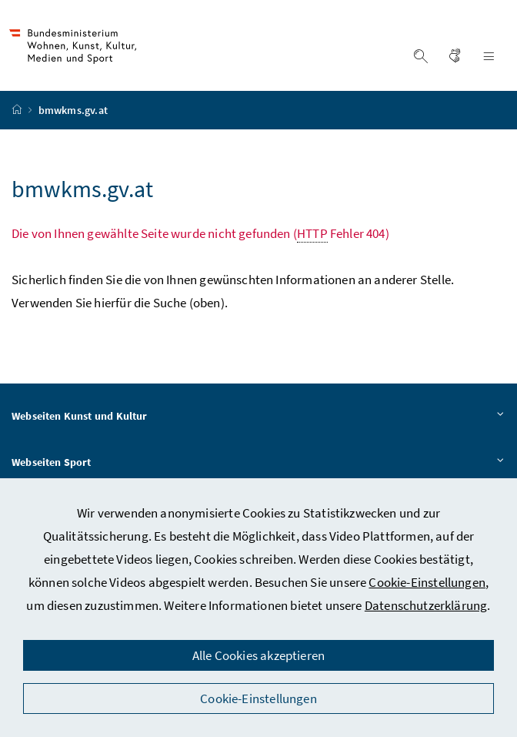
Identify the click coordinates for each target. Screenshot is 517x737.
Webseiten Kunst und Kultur (258, 416)
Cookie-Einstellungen (427, 582)
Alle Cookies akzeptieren (258, 655)
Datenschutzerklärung (426, 605)
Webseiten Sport (258, 463)
